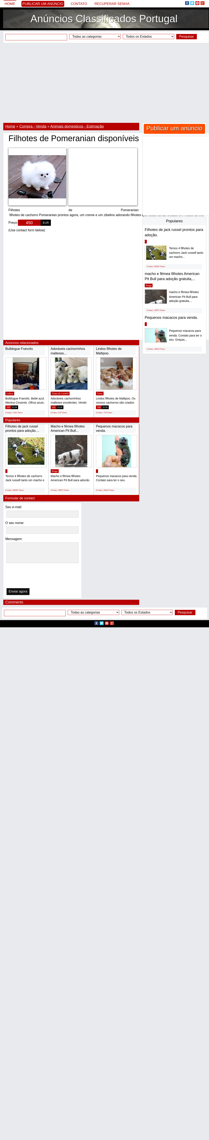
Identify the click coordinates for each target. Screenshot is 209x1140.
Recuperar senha (112, 4)
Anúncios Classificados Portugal (103, 18)
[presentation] (27, 576)
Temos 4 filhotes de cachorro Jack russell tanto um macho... (186, 253)
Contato (79, 4)
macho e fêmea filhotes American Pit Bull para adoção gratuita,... (184, 296)
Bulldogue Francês (19, 349)
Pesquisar (186, 36)
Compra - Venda (32, 126)
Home (10, 4)
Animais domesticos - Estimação (77, 126)
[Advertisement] (38, 82)
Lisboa (9, 393)
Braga (55, 471)
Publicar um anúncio (42, 4)
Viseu (100, 393)
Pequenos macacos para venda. (171, 318)
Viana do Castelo (60, 393)
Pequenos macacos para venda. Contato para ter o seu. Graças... (185, 335)
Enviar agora (18, 591)
